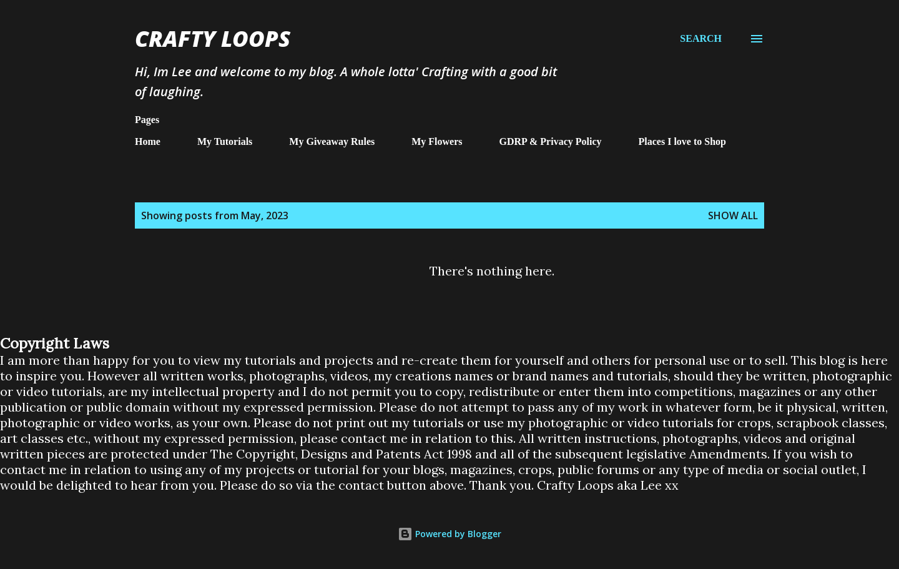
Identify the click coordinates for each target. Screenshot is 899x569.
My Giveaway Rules (332, 141)
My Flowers (436, 141)
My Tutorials (224, 141)
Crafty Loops (212, 38)
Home (147, 141)
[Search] (701, 38)
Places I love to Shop (682, 141)
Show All (733, 215)
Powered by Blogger (449, 534)
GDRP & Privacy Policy (550, 141)
